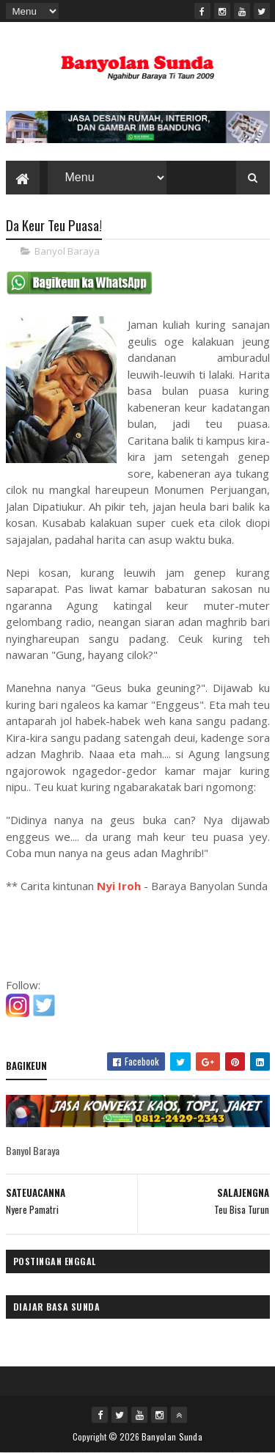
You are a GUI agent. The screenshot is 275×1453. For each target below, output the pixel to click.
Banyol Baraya (67, 251)
